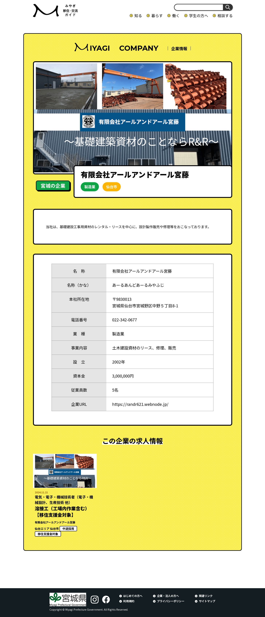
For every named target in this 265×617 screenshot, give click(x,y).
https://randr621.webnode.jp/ (140, 404)
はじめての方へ (132, 596)
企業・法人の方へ (168, 596)
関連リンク (206, 596)
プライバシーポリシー (170, 601)
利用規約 (128, 601)
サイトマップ (207, 601)
